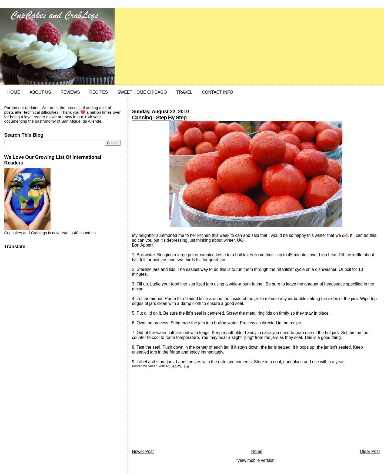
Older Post (370, 451)
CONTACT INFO (217, 92)
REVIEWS (70, 92)
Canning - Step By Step (159, 117)
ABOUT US (40, 92)
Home (256, 451)
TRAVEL (184, 92)
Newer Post (143, 451)
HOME (13, 92)
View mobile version (256, 460)
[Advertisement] (172, 410)
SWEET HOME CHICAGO (142, 92)
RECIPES (98, 92)
